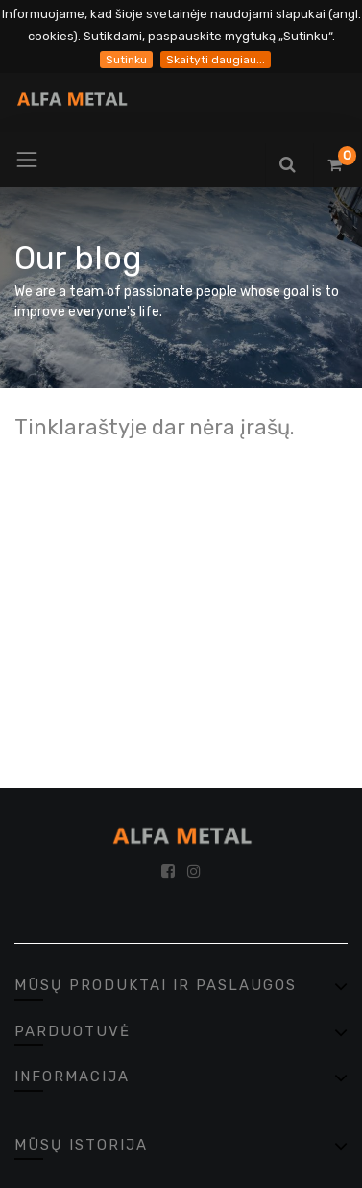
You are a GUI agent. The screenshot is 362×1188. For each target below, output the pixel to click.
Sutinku (126, 59)
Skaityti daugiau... (215, 59)
